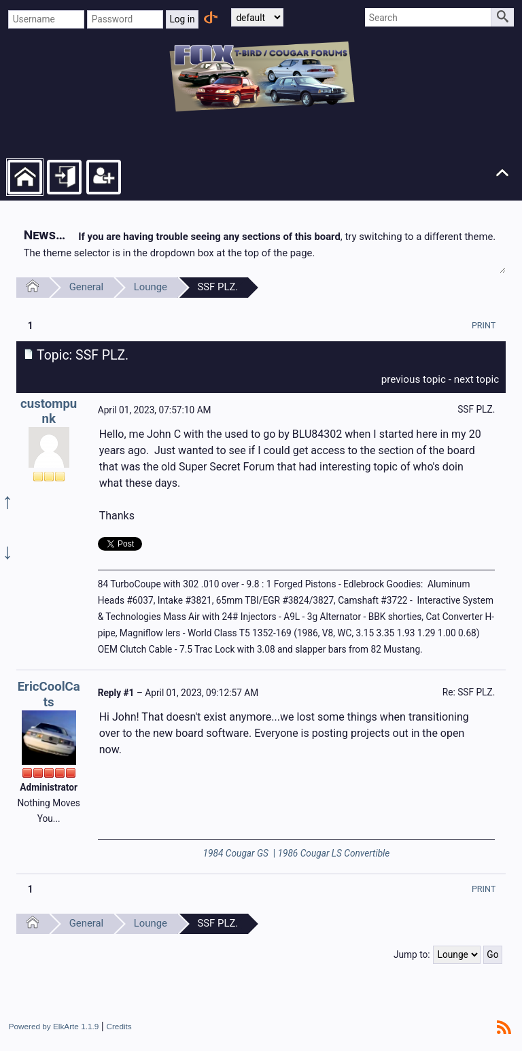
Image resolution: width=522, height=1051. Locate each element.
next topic (477, 379)
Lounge (150, 287)
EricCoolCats (49, 694)
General (86, 287)
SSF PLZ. (217, 287)
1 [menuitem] (30, 325)
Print (483, 325)
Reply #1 (116, 692)
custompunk (48, 411)
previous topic (413, 379)
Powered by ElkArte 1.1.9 (54, 1026)
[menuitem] (484, 325)
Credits (118, 1026)
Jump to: (412, 954)
